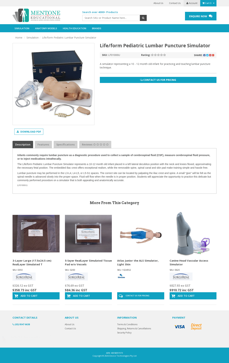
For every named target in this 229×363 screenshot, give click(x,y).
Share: (204, 55)
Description (22, 144)
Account (191, 3)
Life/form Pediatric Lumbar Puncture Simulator (69, 37)
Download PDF (29, 131)
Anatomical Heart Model (26, 339)
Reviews (95, 144)
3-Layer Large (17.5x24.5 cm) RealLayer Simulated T (32, 262)
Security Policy (124, 332)
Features (43, 144)
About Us (158, 3)
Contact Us (175, 3)
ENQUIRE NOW (200, 16)
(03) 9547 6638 (21, 324)
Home (18, 37)
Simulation (32, 37)
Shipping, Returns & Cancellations (134, 328)
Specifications (65, 144)
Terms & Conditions (127, 324)
